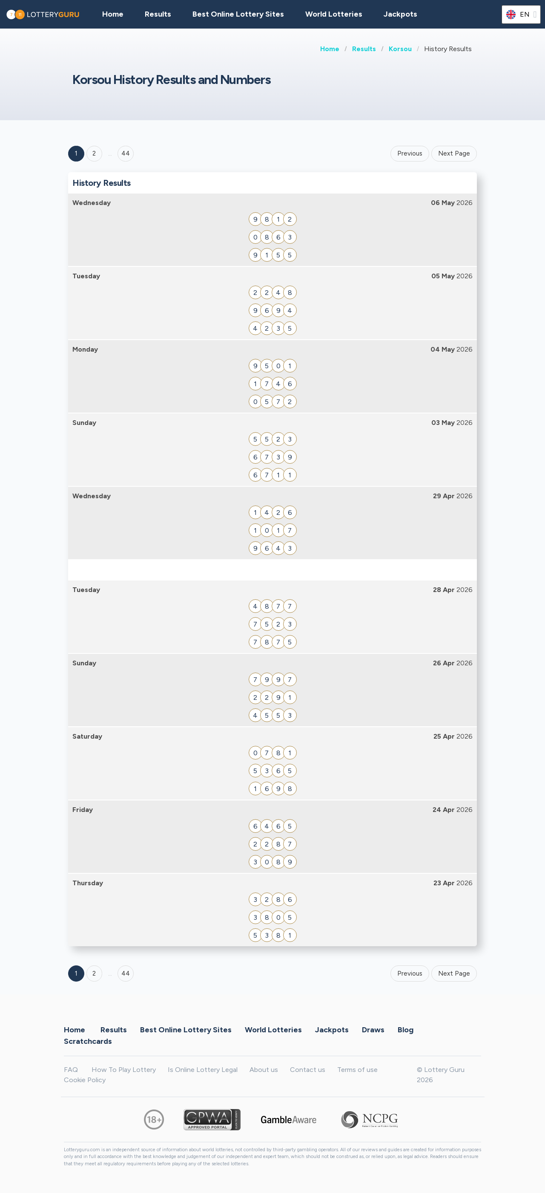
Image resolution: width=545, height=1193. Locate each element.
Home (329, 49)
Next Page (454, 153)
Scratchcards (88, 1041)
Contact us (307, 1070)
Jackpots (400, 14)
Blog (405, 1029)
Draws (373, 1029)
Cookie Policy (85, 1080)
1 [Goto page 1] (76, 153)
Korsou (400, 49)
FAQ (71, 1070)
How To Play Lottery (124, 1070)
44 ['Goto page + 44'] (125, 153)
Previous (409, 153)
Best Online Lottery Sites (238, 14)
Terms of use (357, 1070)
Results (364, 49)
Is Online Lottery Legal (203, 1070)
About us (264, 1070)
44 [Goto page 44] (125, 973)
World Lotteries (333, 14)
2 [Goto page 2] (94, 153)
